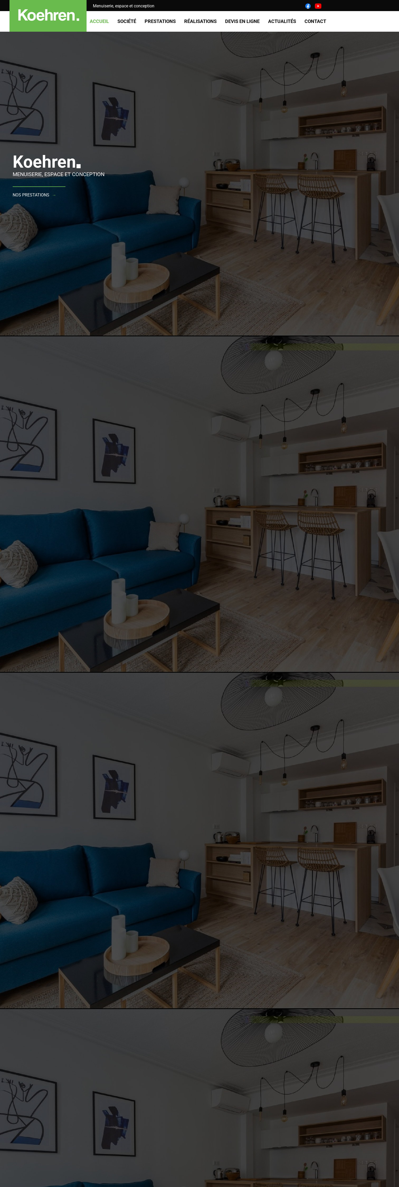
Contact (315, 21)
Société (126, 21)
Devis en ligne (242, 21)
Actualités (282, 21)
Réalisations (200, 21)
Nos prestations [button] (31, 194)
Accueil (99, 21)
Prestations (160, 21)
